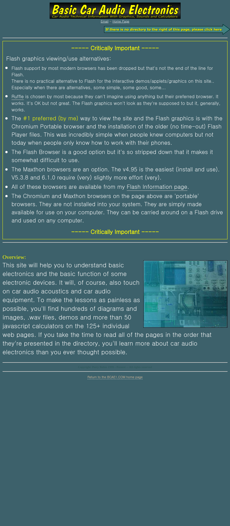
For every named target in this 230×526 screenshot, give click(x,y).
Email (105, 21)
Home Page (120, 21)
